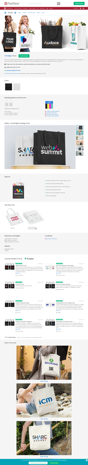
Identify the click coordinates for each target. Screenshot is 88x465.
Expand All (73, 378)
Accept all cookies (54, 463)
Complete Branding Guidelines (52, 111)
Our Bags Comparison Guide (52, 116)
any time (64, 460)
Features (25, 12)
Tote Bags (7, 56)
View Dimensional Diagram (52, 114)
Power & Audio (32, 8)
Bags (47, 8)
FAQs (43, 12)
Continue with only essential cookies (38, 463)
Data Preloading (23, 454)
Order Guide (39, 454)
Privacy (54, 457)
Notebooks (42, 8)
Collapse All (81, 378)
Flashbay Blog (72, 454)
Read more (17, 273)
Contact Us (76, 8)
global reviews (37, 337)
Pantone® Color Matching (25, 455)
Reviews (38, 12)
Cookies (54, 455)
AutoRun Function (23, 457)
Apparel (51, 8)
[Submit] (29, 3)
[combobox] (42, 3)
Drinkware (25, 8)
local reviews (25, 337)
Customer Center (40, 455)
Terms (54, 454)
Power (5, 457)
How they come (31, 12)
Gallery (19, 12)
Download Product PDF (51, 112)
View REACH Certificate (51, 238)
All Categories (8, 8)
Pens (38, 8)
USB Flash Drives (18, 8)
